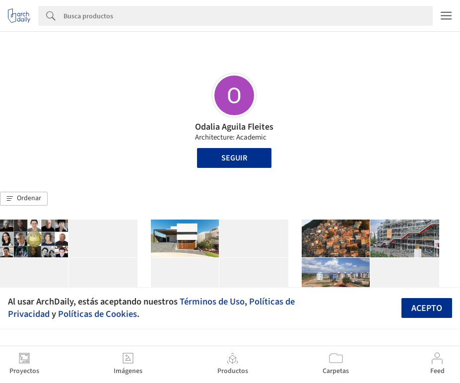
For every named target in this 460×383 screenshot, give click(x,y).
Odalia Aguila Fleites (234, 127)
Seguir (234, 158)
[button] (24, 199)
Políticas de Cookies (97, 313)
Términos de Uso (212, 301)
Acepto (426, 308)
